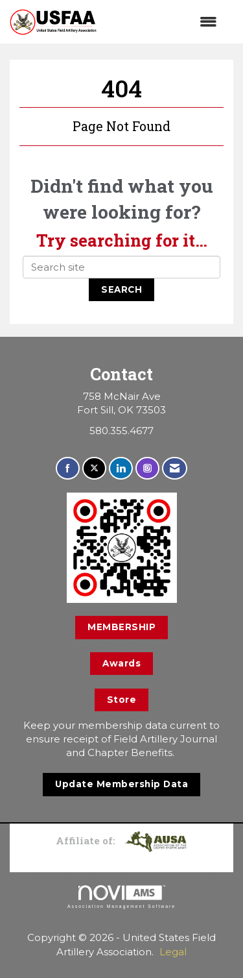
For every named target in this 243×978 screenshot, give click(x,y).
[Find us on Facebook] (68, 468)
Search (121, 289)
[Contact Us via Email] (174, 468)
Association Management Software (121, 897)
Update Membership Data (121, 784)
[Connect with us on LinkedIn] (121, 468)
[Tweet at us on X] (94, 468)
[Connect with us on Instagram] (147, 468)
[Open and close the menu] (163, 21)
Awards (121, 663)
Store (122, 699)
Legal (173, 952)
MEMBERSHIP (121, 627)
